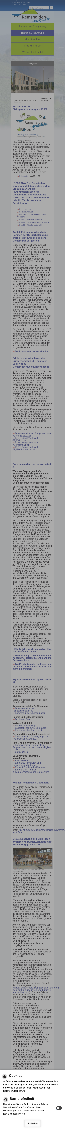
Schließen (32, 1123)
